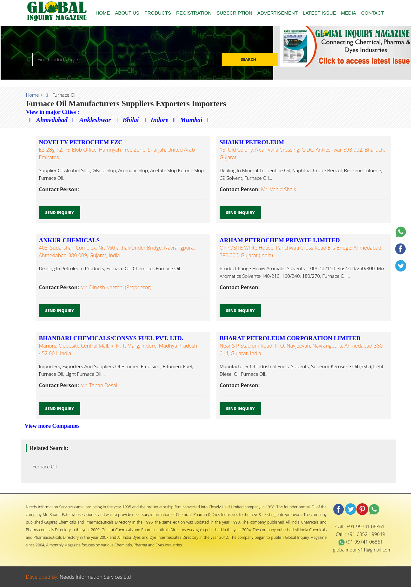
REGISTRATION (193, 13)
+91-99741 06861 (366, 526)
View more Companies (52, 426)
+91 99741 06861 (360, 541)
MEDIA (348, 13)
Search (249, 59)
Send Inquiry (59, 212)
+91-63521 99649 (366, 534)
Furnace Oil (43, 466)
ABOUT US (127, 13)
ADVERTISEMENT (277, 13)
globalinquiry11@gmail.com (362, 549)
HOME (103, 13)
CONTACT (372, 13)
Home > (34, 95)
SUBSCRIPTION (234, 13)
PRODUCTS (157, 13)
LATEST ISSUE (319, 13)
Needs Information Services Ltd (95, 576)
